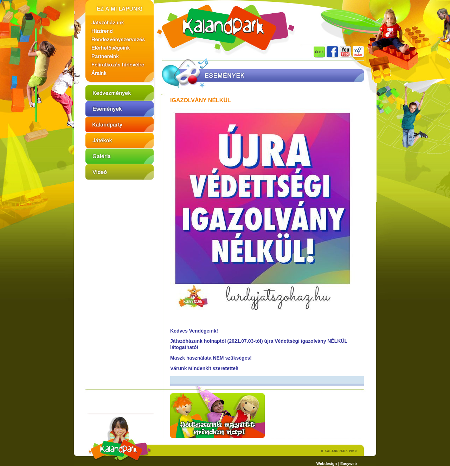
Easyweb (348, 463)
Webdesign (326, 463)
